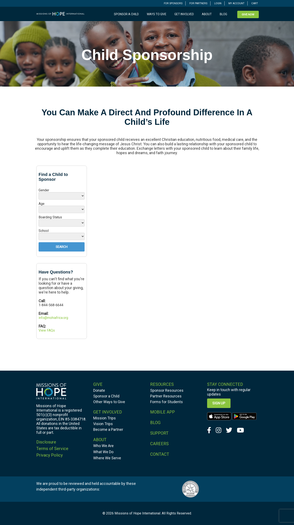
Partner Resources (166, 396)
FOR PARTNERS (198, 3)
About (207, 14)
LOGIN (217, 3)
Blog (223, 14)
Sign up (218, 403)
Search (61, 247)
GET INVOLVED (107, 412)
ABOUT (100, 439)
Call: (42, 301)
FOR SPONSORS (173, 3)
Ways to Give (156, 14)
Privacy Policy (49, 455)
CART (254, 3)
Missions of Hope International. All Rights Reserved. (153, 513)
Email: (44, 313)
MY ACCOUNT (236, 3)
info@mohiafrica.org (53, 318)
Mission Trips (104, 418)
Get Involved (184, 14)
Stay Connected (225, 384)
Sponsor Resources (166, 390)
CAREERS (159, 443)
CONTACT (159, 454)
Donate (99, 390)
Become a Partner (108, 429)
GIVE (97, 384)
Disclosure (46, 442)
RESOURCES (162, 384)
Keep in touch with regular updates (229, 392)
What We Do (103, 452)
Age (42, 204)
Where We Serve (107, 458)
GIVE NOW (248, 14)
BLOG (155, 422)
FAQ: (42, 326)
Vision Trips (103, 424)
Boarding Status (50, 217)
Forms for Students (166, 402)
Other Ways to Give (109, 402)
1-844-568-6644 (51, 305)
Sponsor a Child (126, 14)
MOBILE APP (162, 412)
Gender (44, 190)
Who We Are (103, 445)
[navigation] (173, 3)
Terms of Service (52, 448)
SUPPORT (159, 433)
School (44, 231)
